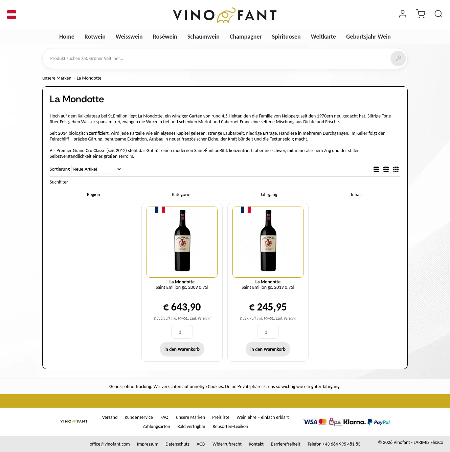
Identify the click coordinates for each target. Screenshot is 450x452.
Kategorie (181, 194)
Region (93, 194)
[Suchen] (398, 58)
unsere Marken (56, 78)
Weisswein (129, 36)
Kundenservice (139, 417)
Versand (110, 417)
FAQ (164, 417)
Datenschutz (177, 444)
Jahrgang (268, 194)
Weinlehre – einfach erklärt (263, 417)
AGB (201, 444)
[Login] (402, 14)
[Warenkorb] (420, 14)
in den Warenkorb (182, 349)
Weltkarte (323, 36)
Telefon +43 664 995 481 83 (334, 444)
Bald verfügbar (191, 426)
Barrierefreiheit (285, 444)
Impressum (147, 444)
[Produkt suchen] (438, 14)
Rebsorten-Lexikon (230, 426)
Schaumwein (203, 36)
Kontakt (256, 444)
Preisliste (220, 417)
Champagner (246, 36)
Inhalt (356, 194)
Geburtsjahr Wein (368, 36)
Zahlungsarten (156, 426)
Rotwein (95, 36)
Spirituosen (286, 36)
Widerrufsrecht (227, 444)
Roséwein (165, 36)
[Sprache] (11, 14)
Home (66, 36)
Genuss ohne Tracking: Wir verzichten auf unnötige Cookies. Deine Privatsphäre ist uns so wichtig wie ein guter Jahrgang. (225, 386)
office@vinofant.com (110, 444)
